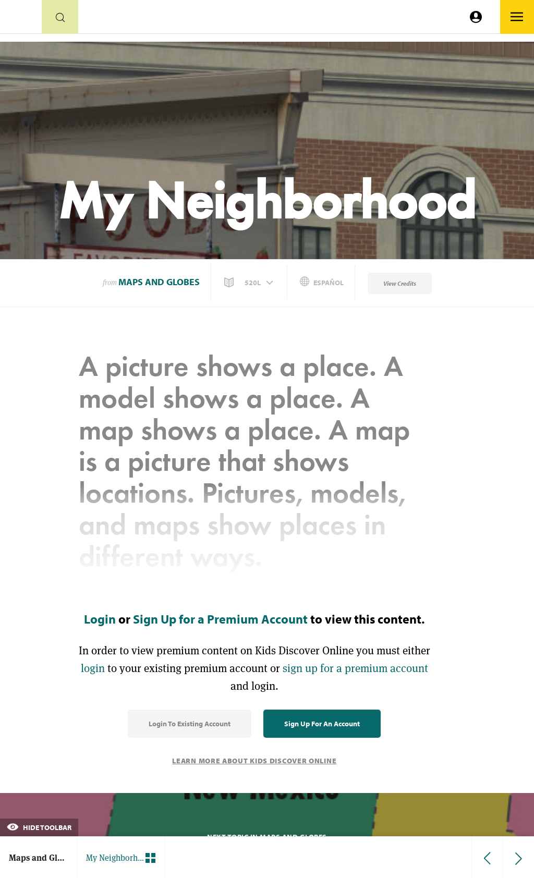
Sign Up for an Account (322, 723)
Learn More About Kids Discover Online (254, 760)
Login (100, 619)
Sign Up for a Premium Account (220, 619)
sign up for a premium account (355, 668)
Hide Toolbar (39, 827)
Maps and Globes (159, 282)
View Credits (399, 283)
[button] (250, 282)
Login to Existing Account (189, 723)
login (93, 668)
